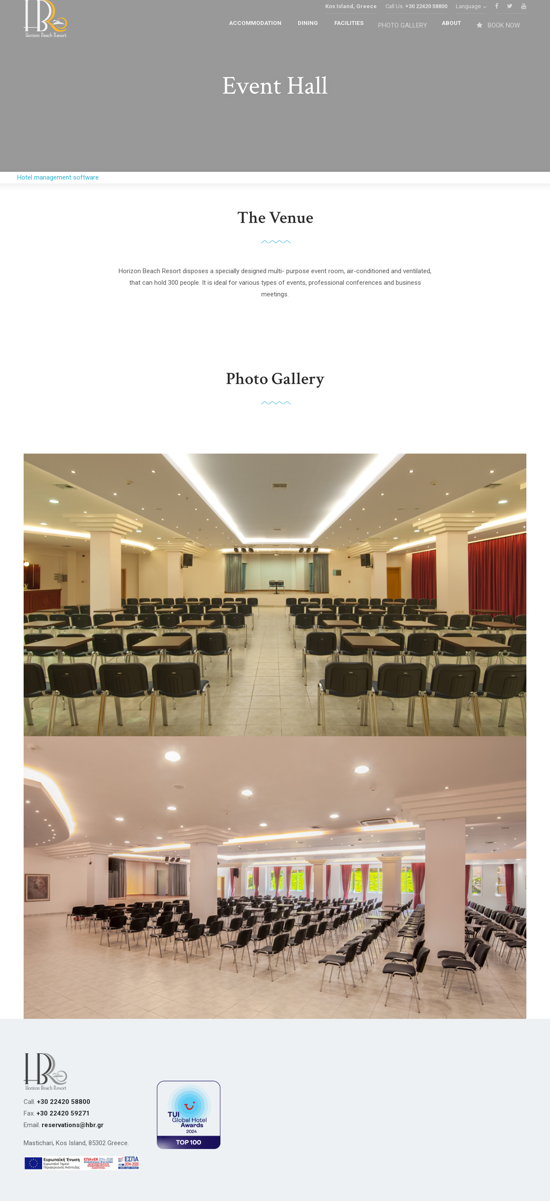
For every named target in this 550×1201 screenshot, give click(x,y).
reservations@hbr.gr (73, 1125)
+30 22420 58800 (426, 19)
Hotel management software (58, 177)
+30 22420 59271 (63, 1113)
